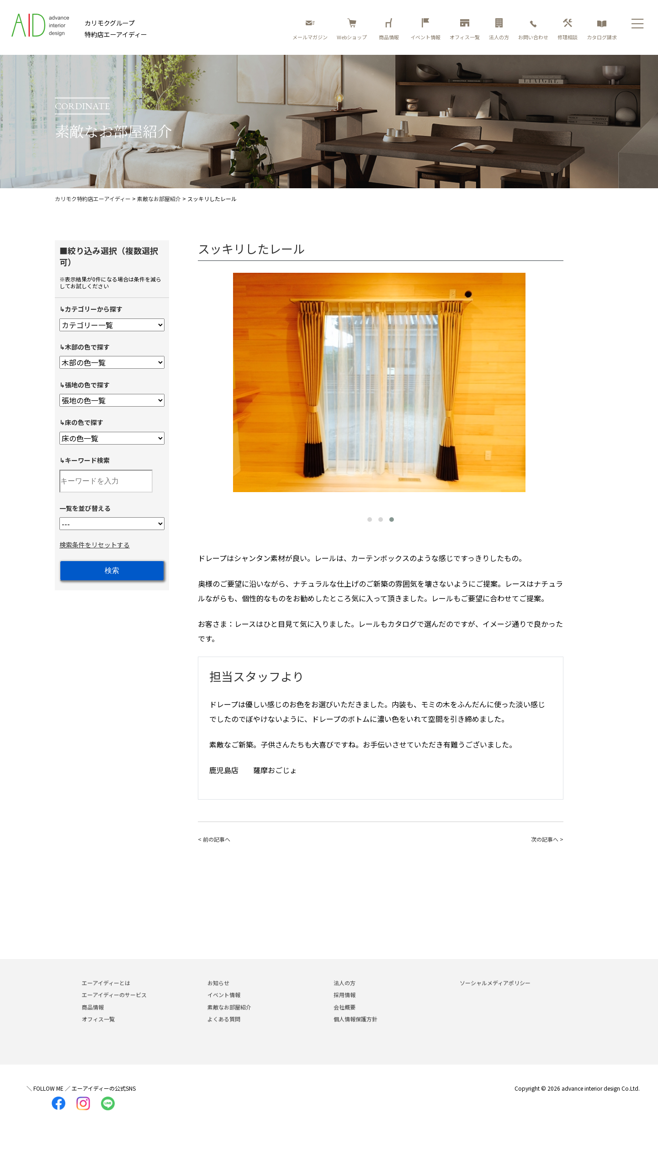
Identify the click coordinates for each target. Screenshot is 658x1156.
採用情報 (345, 1008)
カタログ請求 (602, 29)
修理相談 (567, 29)
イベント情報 (425, 29)
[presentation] (207, 385)
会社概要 (345, 1019)
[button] (369, 519)
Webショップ (352, 29)
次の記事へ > (547, 839)
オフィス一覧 (465, 29)
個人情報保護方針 (355, 1032)
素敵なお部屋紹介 (229, 1019)
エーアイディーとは (106, 996)
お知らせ (218, 996)
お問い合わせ (533, 29)
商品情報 (390, 29)
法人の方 (499, 29)
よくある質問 (223, 1032)
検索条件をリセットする (94, 544)
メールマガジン (310, 29)
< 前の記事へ (214, 839)
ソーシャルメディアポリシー (495, 996)
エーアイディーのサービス (114, 1008)
